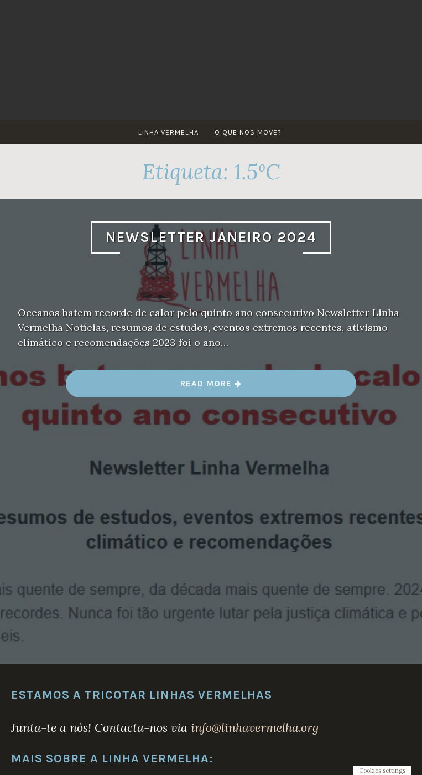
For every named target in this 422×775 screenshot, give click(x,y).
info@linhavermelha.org (255, 727)
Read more (211, 387)
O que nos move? (248, 132)
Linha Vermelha (168, 132)
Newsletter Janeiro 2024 (211, 237)
